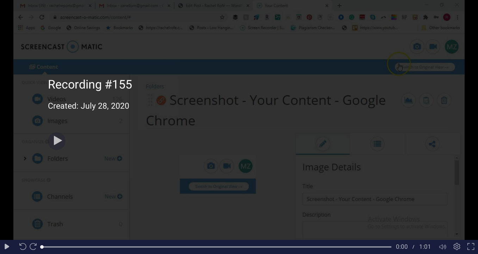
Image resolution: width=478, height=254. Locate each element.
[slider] (216, 247)
